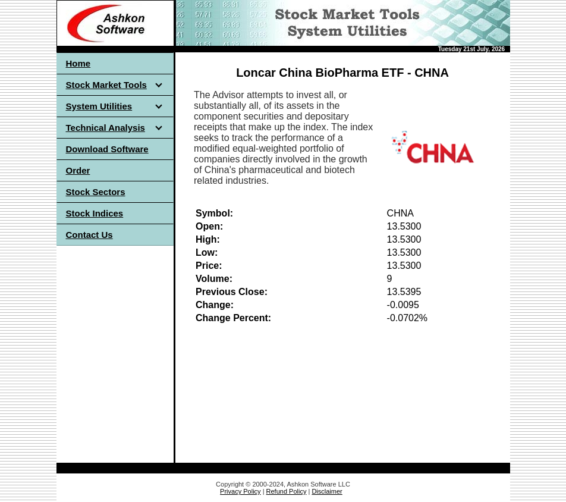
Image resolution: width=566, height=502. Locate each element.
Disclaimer (327, 491)
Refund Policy (286, 491)
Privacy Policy (240, 491)
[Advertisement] (114, 341)
